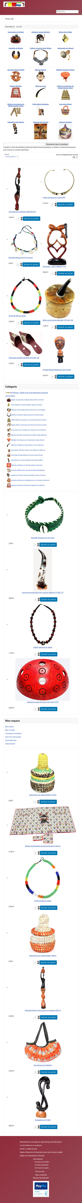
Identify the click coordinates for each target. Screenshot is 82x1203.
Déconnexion (10, 744)
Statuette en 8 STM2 (43, 1120)
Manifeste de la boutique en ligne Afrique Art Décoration (41, 1142)
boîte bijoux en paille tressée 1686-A (42, 956)
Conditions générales (41, 1165)
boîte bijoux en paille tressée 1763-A (42, 795)
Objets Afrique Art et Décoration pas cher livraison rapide (41, 1152)
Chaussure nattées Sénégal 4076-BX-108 (24, 358)
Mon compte (10, 730)
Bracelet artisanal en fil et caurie (21, 258)
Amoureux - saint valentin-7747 (54, 266)
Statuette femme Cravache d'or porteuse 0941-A (43, 1010)
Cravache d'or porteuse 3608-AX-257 (22, 212)
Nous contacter (41, 1175)
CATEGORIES (10, 396)
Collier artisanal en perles (42, 647)
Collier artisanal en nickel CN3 (54, 198)
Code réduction (11, 740)
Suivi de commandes (13, 737)
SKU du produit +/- (11, 156)
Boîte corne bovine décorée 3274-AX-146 (58, 320)
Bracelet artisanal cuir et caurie (42, 538)
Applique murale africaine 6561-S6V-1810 (42, 702)
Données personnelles (42, 1162)
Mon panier (9, 727)
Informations (38, 1159)
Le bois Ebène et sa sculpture (31, 1145)
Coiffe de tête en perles (42, 901)
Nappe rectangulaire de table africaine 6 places (42, 846)
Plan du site (39, 1171)
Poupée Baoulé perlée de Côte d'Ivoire (57, 370)
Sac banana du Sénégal (43, 1065)
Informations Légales (42, 1168)
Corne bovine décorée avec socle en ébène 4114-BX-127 (43, 593)
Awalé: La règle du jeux (28, 1149)
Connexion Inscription (13, 733)
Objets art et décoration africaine (32, 1156)
